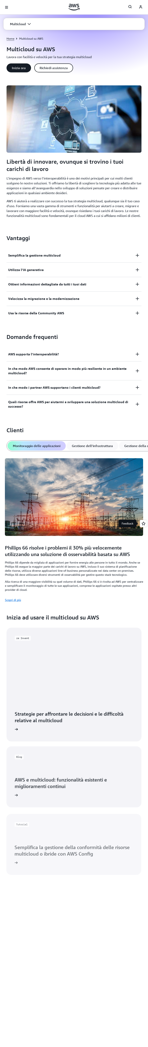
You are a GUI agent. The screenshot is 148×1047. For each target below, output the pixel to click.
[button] (20, 24)
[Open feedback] (143, 523)
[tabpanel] (74, 529)
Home (10, 38)
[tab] (37, 445)
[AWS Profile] (141, 7)
